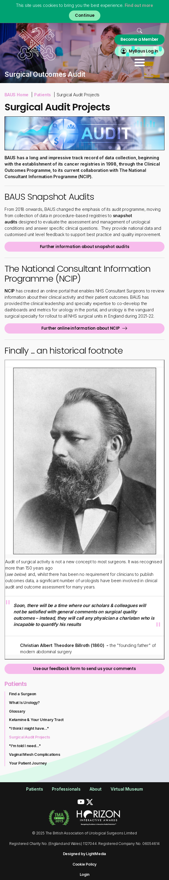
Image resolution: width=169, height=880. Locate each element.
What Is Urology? (24, 702)
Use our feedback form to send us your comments (84, 669)
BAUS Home (16, 94)
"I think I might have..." (29, 728)
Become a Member (139, 39)
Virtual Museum (127, 789)
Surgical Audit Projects (29, 737)
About (96, 789)
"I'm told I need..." (25, 746)
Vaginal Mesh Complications (34, 754)
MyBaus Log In (143, 51)
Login (85, 874)
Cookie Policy (84, 864)
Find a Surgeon (22, 694)
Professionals (66, 789)
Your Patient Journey (28, 763)
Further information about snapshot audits (84, 247)
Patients (42, 94)
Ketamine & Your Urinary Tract (36, 719)
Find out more (139, 5)
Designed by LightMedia (84, 854)
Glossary (17, 711)
